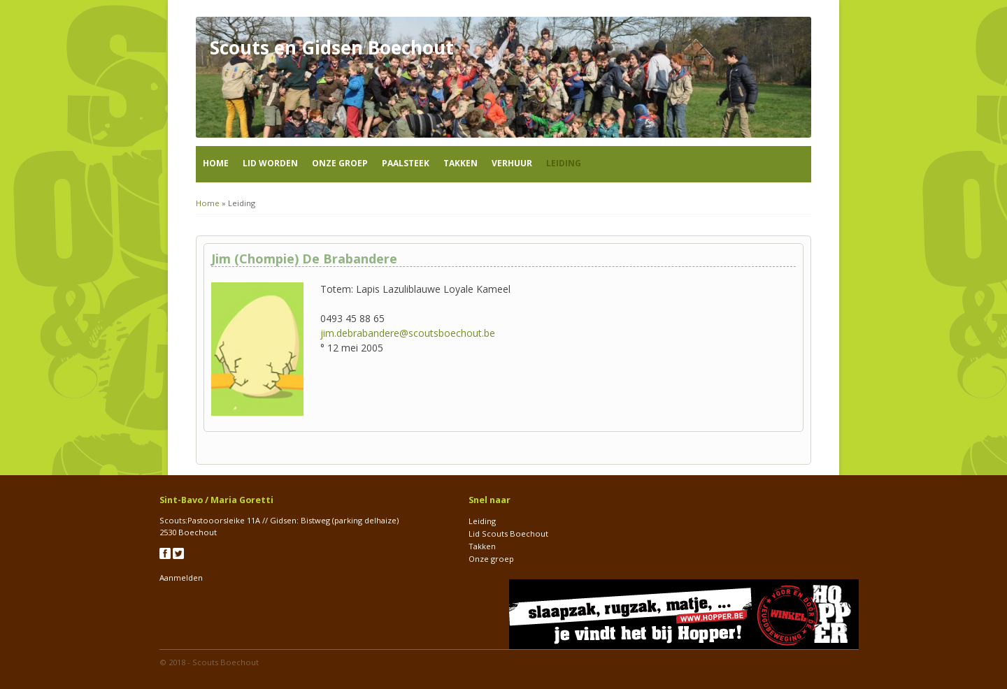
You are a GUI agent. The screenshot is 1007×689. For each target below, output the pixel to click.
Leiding (563, 163)
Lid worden (270, 163)
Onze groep (340, 163)
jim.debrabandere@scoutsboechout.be (407, 333)
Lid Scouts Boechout (508, 533)
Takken (460, 163)
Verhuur (512, 163)
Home (216, 163)
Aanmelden (181, 577)
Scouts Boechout (225, 662)
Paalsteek (405, 163)
